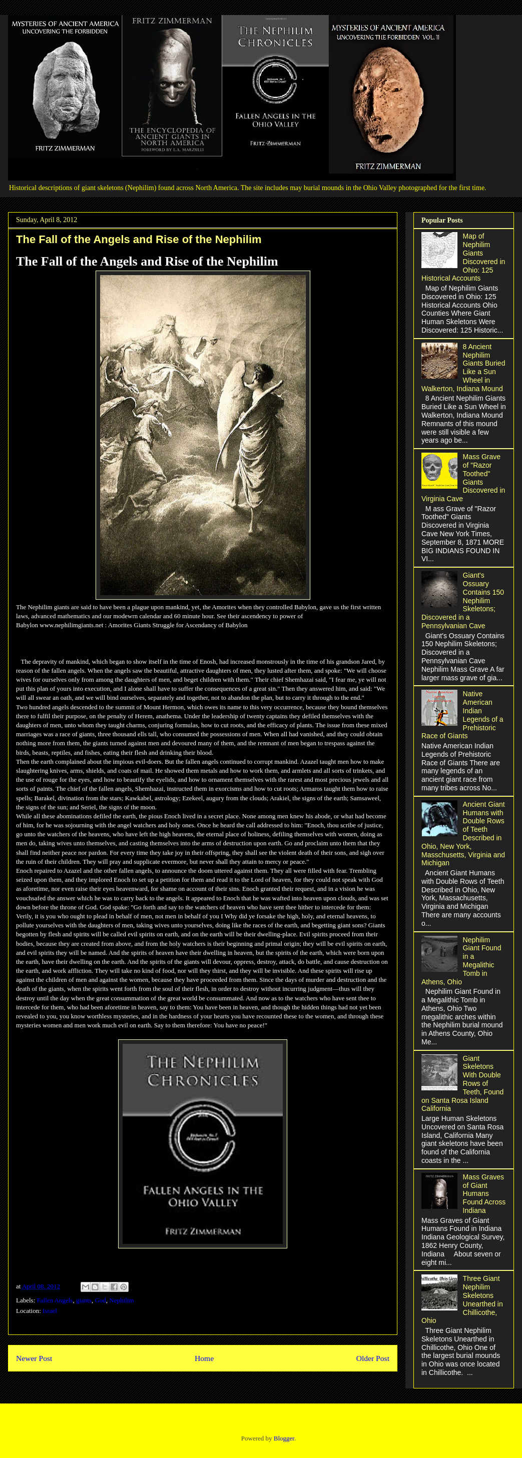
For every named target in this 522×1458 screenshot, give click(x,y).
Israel (50, 1310)
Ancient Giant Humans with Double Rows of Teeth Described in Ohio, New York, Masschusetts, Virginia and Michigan (463, 833)
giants (84, 1300)
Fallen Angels (55, 1300)
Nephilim (121, 1300)
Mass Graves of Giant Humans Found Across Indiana (484, 1193)
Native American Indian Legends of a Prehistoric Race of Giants (462, 715)
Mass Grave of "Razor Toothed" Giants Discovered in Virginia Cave (463, 478)
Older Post (372, 1358)
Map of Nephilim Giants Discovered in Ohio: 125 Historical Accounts (463, 257)
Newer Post (34, 1358)
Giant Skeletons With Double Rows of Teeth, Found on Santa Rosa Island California (462, 1083)
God (100, 1300)
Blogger (284, 1438)
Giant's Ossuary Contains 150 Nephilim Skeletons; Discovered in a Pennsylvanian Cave (462, 600)
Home (204, 1358)
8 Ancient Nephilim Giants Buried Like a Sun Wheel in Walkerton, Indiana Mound (463, 368)
